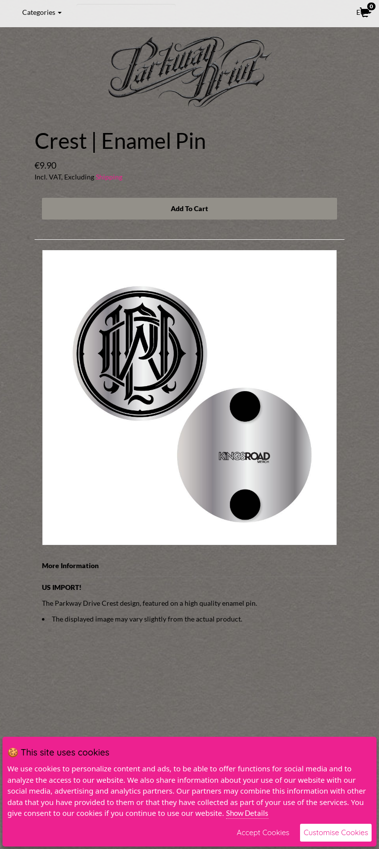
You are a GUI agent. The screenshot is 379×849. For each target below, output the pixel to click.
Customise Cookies (335, 832)
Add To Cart (189, 208)
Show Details (247, 812)
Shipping (109, 177)
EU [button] (357, 11)
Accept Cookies (263, 832)
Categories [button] (42, 12)
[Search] (126, 12)
